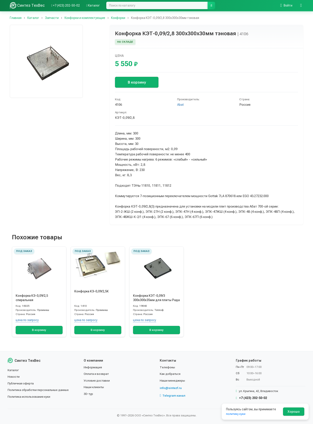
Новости (14, 376)
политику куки (236, 414)
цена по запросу (27, 320)
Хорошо (294, 411)
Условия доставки (97, 380)
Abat (180, 105)
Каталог (13, 370)
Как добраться (170, 373)
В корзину (137, 82)
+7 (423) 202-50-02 (251, 398)
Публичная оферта (21, 383)
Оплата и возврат (97, 373)
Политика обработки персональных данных (39, 390)
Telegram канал (172, 395)
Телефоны (167, 367)
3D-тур (88, 394)
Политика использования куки (29, 396)
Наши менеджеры (172, 380)
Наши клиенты (94, 387)
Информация (93, 367)
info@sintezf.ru (171, 388)
